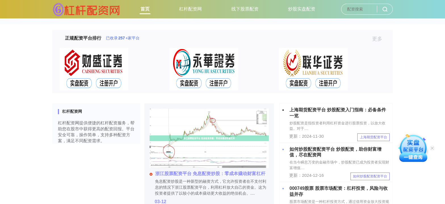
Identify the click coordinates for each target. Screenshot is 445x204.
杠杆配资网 (190, 9)
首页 (145, 9)
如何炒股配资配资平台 (370, 176)
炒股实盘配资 (301, 9)
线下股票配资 (245, 9)
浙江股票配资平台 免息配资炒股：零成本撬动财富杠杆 (207, 173)
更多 (379, 39)
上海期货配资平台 (373, 137)
